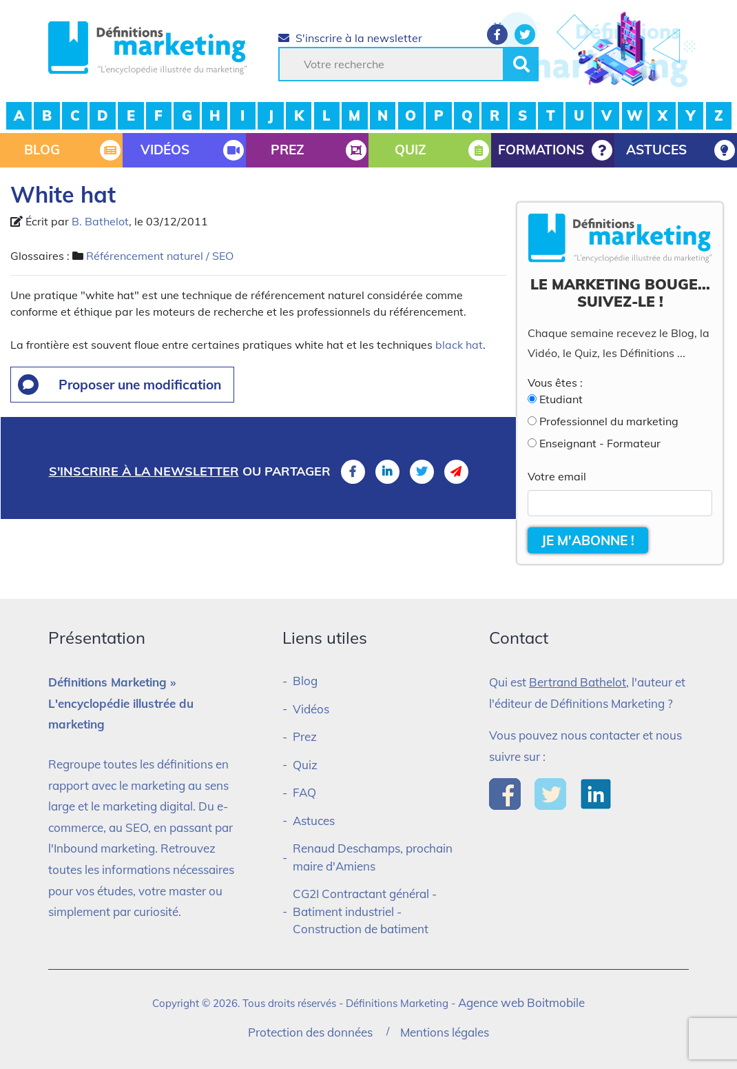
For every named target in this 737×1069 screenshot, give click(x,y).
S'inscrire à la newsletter (350, 38)
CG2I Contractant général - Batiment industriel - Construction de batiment (365, 911)
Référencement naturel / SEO (159, 256)
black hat (459, 345)
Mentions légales (444, 1032)
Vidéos (311, 709)
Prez (305, 736)
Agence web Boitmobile (521, 1002)
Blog (305, 680)
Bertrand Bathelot (577, 682)
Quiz (305, 764)
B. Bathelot (100, 221)
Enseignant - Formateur (600, 443)
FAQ (304, 792)
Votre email (557, 476)
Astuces (314, 820)
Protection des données (310, 1032)
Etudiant (561, 399)
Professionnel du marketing (608, 421)
